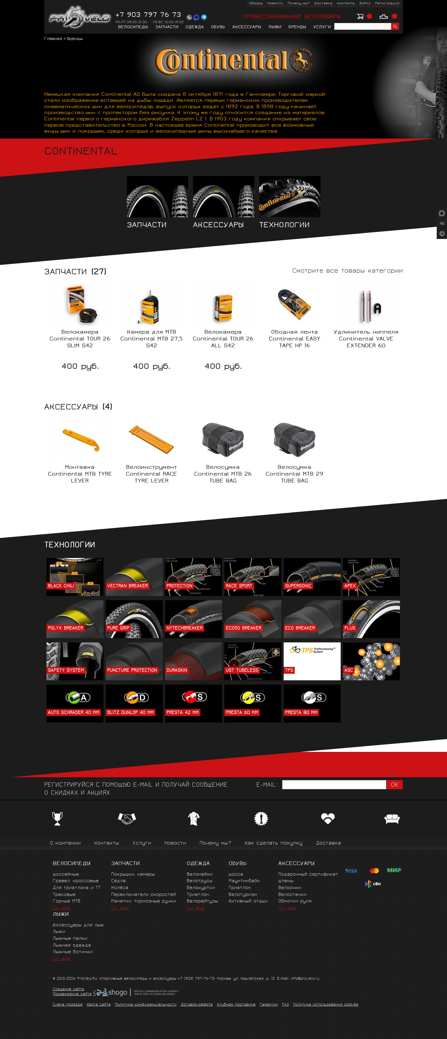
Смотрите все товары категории (347, 271)
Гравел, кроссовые (76, 881)
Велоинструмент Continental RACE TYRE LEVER (151, 474)
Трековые (64, 895)
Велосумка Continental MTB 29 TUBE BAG (294, 474)
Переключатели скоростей (143, 895)
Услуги (322, 27)
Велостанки (292, 895)
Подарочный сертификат (308, 875)
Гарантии (269, 1005)
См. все (61, 908)
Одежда (195, 27)
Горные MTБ (66, 901)
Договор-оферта (197, 1005)
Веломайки (200, 875)
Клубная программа (236, 1005)
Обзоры (256, 3)
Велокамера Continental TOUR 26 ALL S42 (223, 339)
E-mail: (266, 785)
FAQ (285, 1005)
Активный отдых (248, 901)
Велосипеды (133, 27)
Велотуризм (243, 895)
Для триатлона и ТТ (77, 888)
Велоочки (289, 888)
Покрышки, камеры (133, 875)
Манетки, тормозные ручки (143, 901)
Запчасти (166, 27)
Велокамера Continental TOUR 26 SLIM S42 (80, 339)
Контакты (346, 3)
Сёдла (118, 881)
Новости (275, 3)
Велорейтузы (202, 901)
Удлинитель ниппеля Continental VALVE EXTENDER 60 (366, 339)
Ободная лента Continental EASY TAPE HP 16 (294, 339)
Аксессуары (246, 27)
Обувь (218, 27)
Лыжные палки (70, 939)
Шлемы (285, 881)
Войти (365, 3)
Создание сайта (68, 989)
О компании (65, 843)
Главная (53, 39)
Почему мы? (299, 3)
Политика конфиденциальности (145, 1005)
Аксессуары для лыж (78, 925)
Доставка (323, 3)
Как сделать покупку (273, 843)
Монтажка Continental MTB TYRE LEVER (80, 474)
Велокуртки (201, 888)
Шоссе (236, 875)
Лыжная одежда (72, 946)
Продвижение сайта (72, 994)
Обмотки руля (295, 901)
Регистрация (387, 3)
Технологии (289, 202)
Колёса (119, 888)
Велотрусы (199, 881)
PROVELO (80, 17)
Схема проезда (67, 1005)
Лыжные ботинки (73, 952)
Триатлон (198, 895)
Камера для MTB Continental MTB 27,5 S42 (151, 339)
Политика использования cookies (325, 1005)
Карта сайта (99, 1005)
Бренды (297, 27)
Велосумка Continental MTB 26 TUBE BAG (223, 474)
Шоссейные (66, 875)
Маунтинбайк (244, 881)
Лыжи (274, 27)
